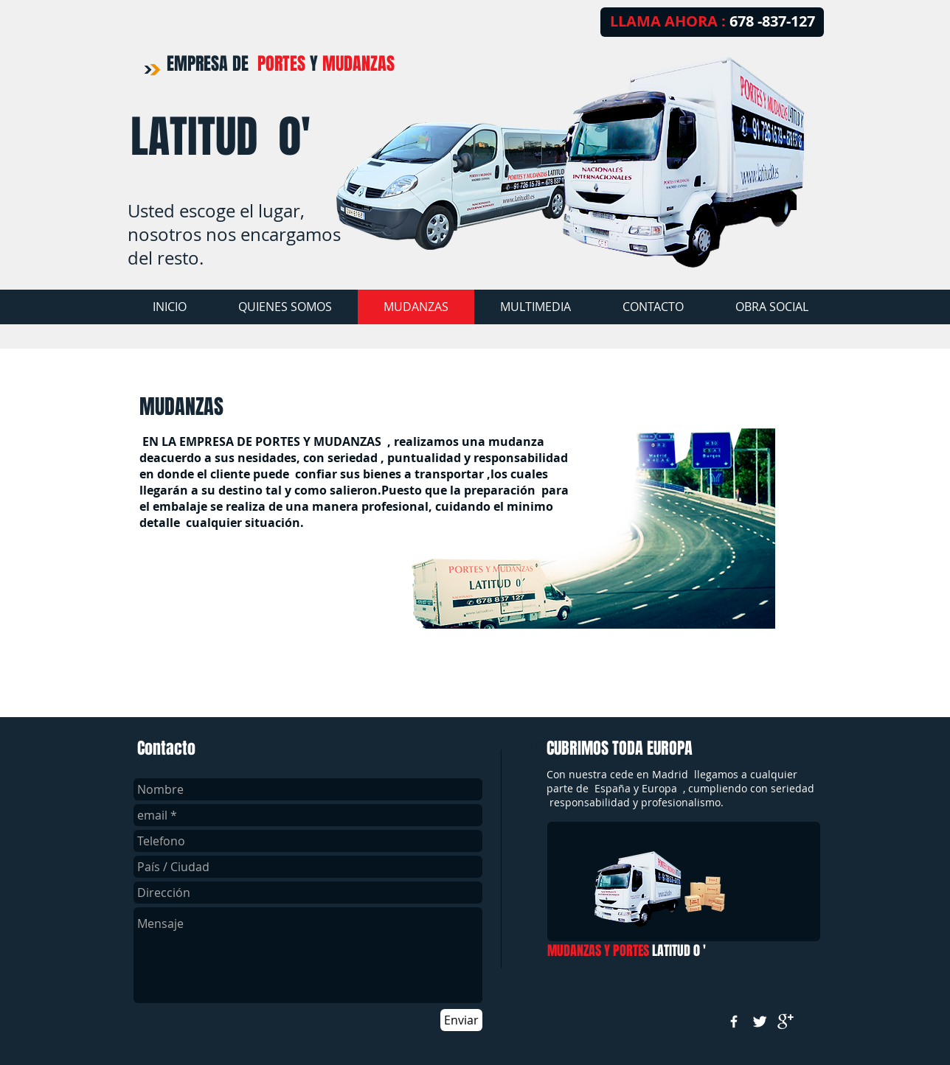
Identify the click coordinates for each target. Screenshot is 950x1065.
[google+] (785, 1021)
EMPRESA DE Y (281, 64)
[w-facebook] (734, 1021)
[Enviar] (461, 1020)
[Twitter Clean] (760, 1021)
